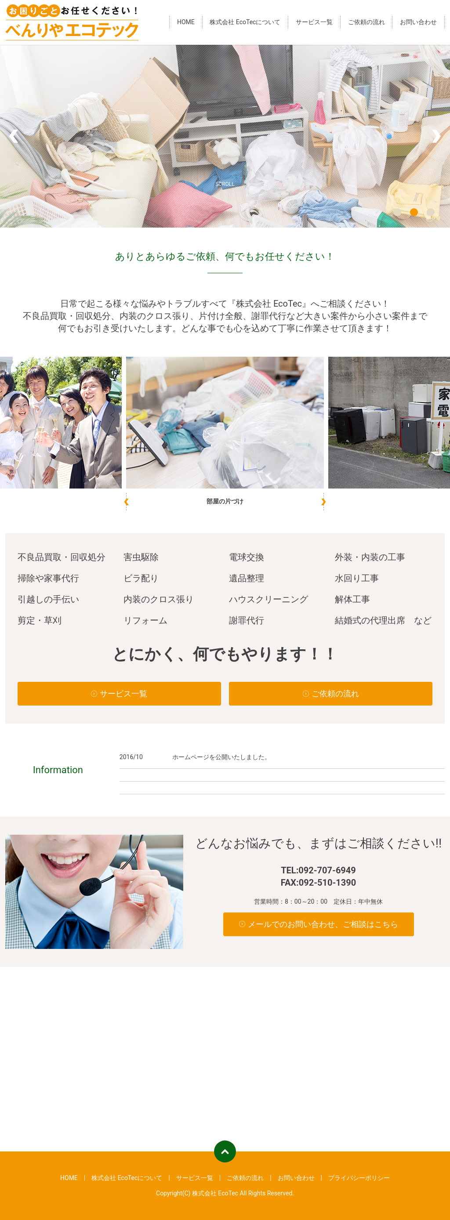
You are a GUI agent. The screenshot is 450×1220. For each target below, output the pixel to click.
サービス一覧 (314, 22)
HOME (186, 22)
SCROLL (225, 184)
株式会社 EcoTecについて (245, 22)
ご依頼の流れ (366, 22)
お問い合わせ (418, 22)
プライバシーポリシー (359, 1177)
